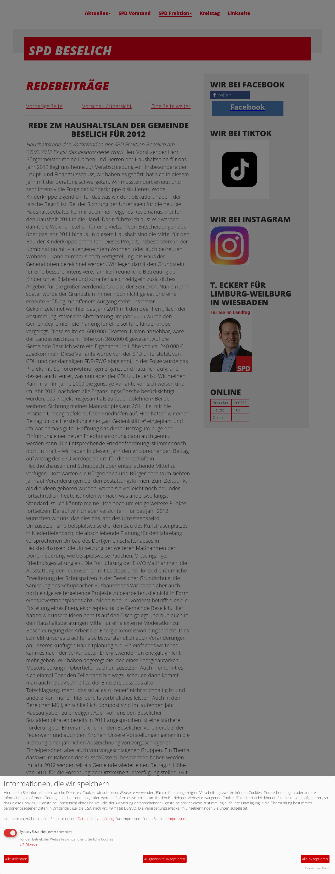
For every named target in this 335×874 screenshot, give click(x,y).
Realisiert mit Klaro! (317, 868)
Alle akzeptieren (315, 858)
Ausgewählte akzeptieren (164, 858)
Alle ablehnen (16, 858)
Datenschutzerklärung (96, 818)
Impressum (177, 818)
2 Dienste (28, 844)
